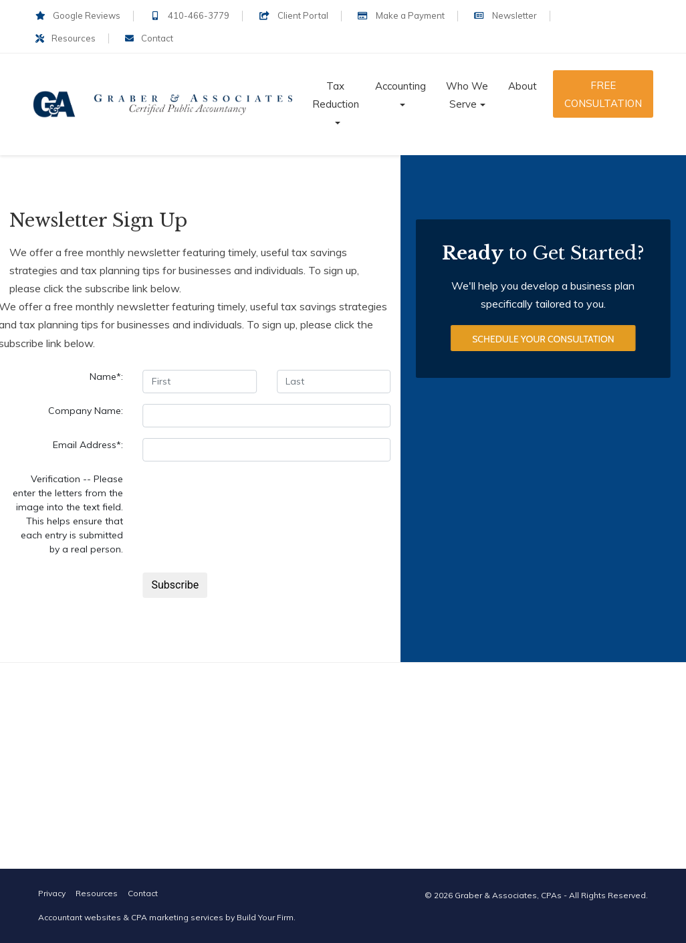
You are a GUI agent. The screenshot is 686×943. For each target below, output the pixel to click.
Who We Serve (467, 95)
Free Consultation (603, 94)
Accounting (400, 86)
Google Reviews (77, 15)
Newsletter (505, 15)
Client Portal (293, 15)
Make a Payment (401, 15)
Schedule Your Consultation (543, 340)
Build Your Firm (265, 917)
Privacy (52, 893)
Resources (65, 38)
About (522, 86)
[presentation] (244, 498)
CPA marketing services (177, 917)
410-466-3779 (189, 15)
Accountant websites (79, 917)
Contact (149, 38)
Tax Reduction (335, 95)
